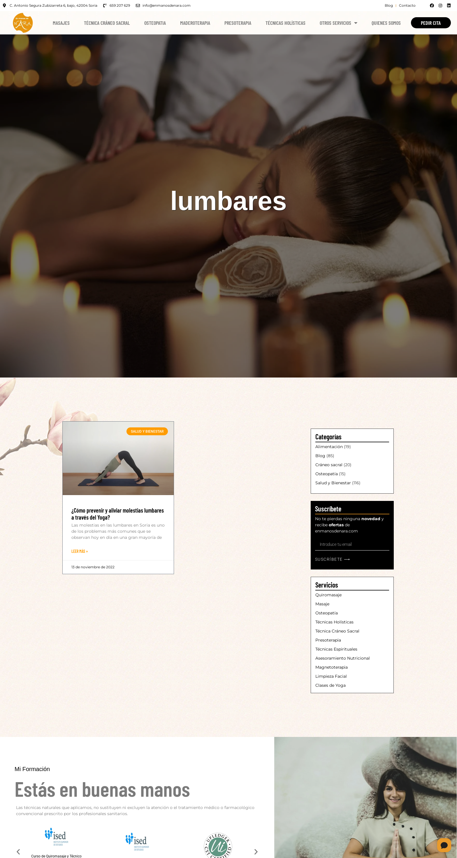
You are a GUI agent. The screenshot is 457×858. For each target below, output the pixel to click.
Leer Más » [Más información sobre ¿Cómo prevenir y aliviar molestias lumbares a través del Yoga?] (79, 551)
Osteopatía (326, 473)
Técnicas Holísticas (285, 23)
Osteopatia (155, 23)
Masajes (61, 23)
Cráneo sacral (328, 464)
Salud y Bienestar (333, 482)
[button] (18, 852)
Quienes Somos (386, 23)
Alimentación (329, 446)
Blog (320, 455)
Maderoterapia (195, 23)
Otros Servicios (338, 22)
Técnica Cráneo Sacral (107, 23)
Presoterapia (237, 23)
